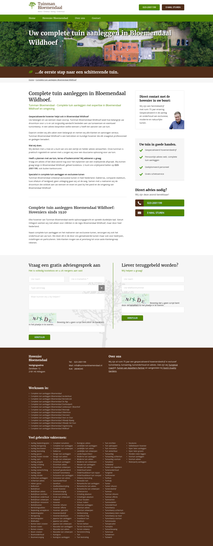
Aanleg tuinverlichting (39, 470)
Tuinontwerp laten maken (115, 513)
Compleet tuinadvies (61, 443)
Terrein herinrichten (85, 526)
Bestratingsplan (37, 518)
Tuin (78, 534)
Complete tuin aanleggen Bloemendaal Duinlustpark (51, 404)
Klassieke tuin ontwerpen (63, 532)
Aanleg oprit (35, 459)
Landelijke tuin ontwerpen (87, 451)
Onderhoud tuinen (84, 470)
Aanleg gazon (36, 454)
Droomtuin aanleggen (61, 462)
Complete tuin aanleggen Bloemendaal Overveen (50, 415)
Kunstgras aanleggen (61, 537)
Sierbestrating (82, 513)
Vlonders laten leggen (137, 454)
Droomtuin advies (60, 464)
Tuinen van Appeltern (113, 467)
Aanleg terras (36, 467)
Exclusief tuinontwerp (61, 473)
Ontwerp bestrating (84, 478)
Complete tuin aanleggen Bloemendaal (46, 393)
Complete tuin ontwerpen (63, 448)
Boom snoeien (36, 532)
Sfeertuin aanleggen (85, 505)
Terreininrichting (83, 532)
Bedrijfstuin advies (38, 491)
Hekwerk (56, 499)
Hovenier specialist (60, 510)
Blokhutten (35, 521)
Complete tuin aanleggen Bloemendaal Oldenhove (51, 412)
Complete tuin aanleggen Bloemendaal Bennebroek (51, 399)
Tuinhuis (108, 478)
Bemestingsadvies (38, 507)
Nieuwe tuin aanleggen (86, 464)
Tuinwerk (108, 537)
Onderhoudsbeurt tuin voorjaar (89, 475)
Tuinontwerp (110, 507)
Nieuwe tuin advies (84, 467)
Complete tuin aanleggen (63, 446)
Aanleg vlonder (37, 475)
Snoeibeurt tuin (83, 518)
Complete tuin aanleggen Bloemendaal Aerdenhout (51, 396)
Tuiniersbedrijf (110, 489)
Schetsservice (82, 491)
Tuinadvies (109, 462)
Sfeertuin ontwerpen (85, 510)
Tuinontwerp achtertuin (114, 510)
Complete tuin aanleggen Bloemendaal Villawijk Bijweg (52, 420)
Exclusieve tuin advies (61, 478)
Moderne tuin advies (85, 459)
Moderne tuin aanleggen (86, 456)
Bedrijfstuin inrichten (39, 494)
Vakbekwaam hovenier (137, 446)
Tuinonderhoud (111, 505)
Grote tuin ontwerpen (61, 497)
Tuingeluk (108, 473)
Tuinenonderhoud (112, 470)
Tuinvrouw (109, 532)
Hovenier (56, 502)
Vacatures (132, 443)
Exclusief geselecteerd (62, 470)
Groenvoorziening (60, 494)
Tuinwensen (109, 534)
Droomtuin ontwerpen (61, 467)
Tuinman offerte (111, 497)
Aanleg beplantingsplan (40, 443)
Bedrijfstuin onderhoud (40, 497)
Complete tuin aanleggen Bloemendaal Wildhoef (50, 428)
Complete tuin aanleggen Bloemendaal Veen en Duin (52, 418)
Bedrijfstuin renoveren (39, 502)
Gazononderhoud (60, 481)
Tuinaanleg (109, 454)
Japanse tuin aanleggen (62, 518)
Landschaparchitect (84, 454)
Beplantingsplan (37, 513)
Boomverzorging (37, 537)
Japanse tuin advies (60, 521)
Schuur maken (82, 502)
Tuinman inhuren (111, 494)
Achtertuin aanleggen (39, 478)
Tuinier (107, 483)
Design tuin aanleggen (62, 454)
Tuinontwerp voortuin (113, 518)
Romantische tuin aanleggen (88, 483)
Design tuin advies (60, 456)
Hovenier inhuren (60, 505)
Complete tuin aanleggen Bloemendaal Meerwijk (50, 410)
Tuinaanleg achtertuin (113, 456)
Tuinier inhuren (111, 486)
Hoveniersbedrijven (60, 516)
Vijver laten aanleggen (137, 448)
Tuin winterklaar (111, 451)
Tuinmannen (110, 499)
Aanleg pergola (37, 462)
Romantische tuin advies (86, 486)
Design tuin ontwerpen (62, 459)
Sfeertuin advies (83, 507)
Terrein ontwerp (83, 529)
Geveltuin (56, 483)
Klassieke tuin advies (61, 529)
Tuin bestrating (83, 537)
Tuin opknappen (111, 446)
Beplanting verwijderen (40, 510)
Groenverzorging (59, 491)
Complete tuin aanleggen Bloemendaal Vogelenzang (51, 426)
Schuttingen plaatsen (85, 497)
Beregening (35, 516)
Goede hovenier (59, 489)
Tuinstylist (109, 526)
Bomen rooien (36, 526)
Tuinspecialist (110, 524)
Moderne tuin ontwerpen (87, 462)
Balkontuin (35, 486)
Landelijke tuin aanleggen (87, 446)
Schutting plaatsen (84, 494)
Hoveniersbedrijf (59, 513)
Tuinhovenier (110, 475)
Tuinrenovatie (110, 521)
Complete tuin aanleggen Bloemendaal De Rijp (49, 401)
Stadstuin (80, 521)
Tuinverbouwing (111, 529)
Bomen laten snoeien (39, 524)
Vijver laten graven (136, 451)
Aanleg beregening (38, 446)
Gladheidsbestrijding (61, 486)
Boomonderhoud (37, 534)
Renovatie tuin (82, 481)
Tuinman (108, 491)
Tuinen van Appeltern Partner (131, 368)
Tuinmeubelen (110, 502)
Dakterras (57, 451)
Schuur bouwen (83, 499)
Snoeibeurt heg (83, 516)
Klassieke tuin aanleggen (63, 526)
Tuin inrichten (110, 443)
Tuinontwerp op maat (113, 516)
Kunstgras (57, 534)
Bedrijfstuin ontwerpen (40, 499)
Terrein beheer (83, 524)
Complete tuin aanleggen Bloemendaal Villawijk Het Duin (53, 423)
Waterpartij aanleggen (137, 462)
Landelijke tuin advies (85, 448)
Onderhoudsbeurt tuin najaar (88, 473)
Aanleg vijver (36, 473)
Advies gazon (36, 483)
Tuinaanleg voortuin (113, 459)
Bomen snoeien (37, 529)
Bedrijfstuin (35, 489)
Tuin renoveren (111, 448)
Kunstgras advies (83, 443)
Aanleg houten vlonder (40, 456)
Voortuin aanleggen (136, 456)
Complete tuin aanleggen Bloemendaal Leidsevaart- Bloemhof (55, 407)
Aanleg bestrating (38, 451)
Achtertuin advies (38, 481)
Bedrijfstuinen (36, 505)
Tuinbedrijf (109, 464)
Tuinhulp (108, 481)
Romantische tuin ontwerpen (88, 489)
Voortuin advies (135, 459)
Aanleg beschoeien (38, 448)
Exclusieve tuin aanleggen (63, 475)
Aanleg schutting (37, 464)
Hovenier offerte (59, 507)
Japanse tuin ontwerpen (62, 524)
